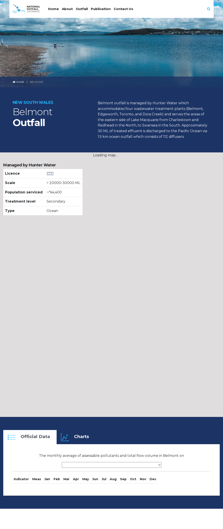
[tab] (30, 437)
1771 (50, 173)
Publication (101, 9)
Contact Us (123, 9)
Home (53, 9)
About (67, 9)
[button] (208, 9)
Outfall (82, 9)
